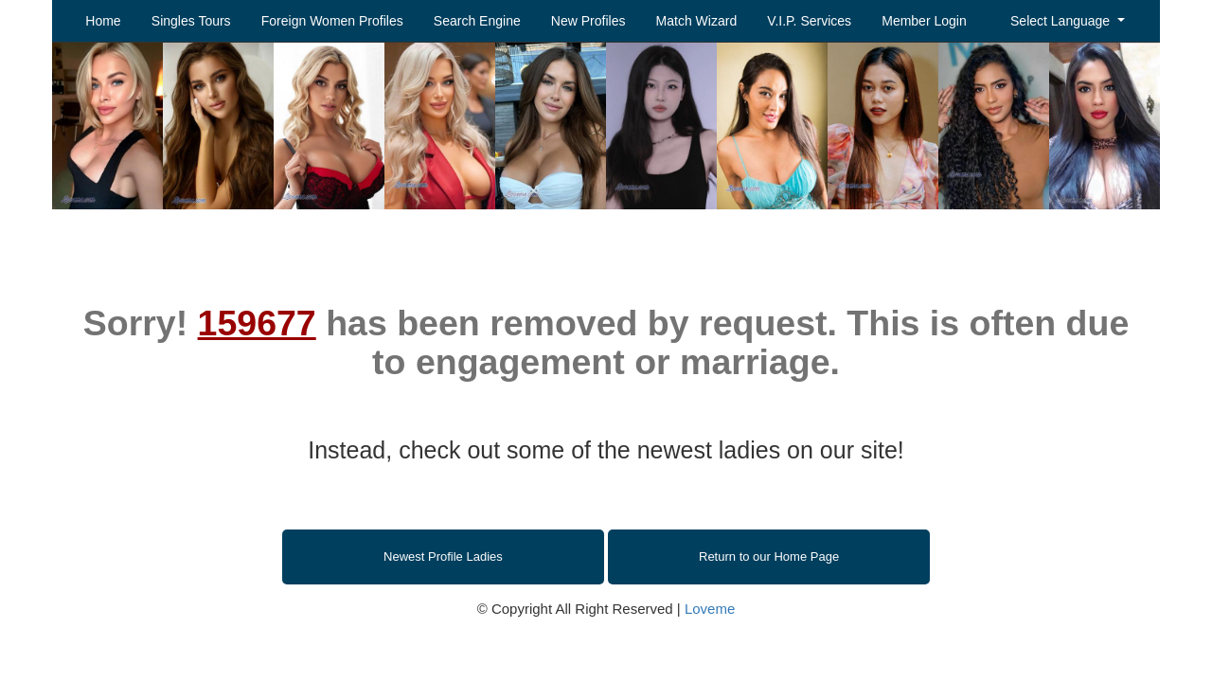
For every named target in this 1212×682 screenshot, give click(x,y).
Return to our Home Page (769, 556)
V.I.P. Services (809, 20)
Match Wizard (697, 20)
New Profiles (588, 20)
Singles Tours (191, 20)
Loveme (710, 609)
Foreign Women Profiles (332, 20)
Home (102, 20)
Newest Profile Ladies (443, 556)
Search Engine (477, 20)
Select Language (1062, 20)
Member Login (924, 20)
